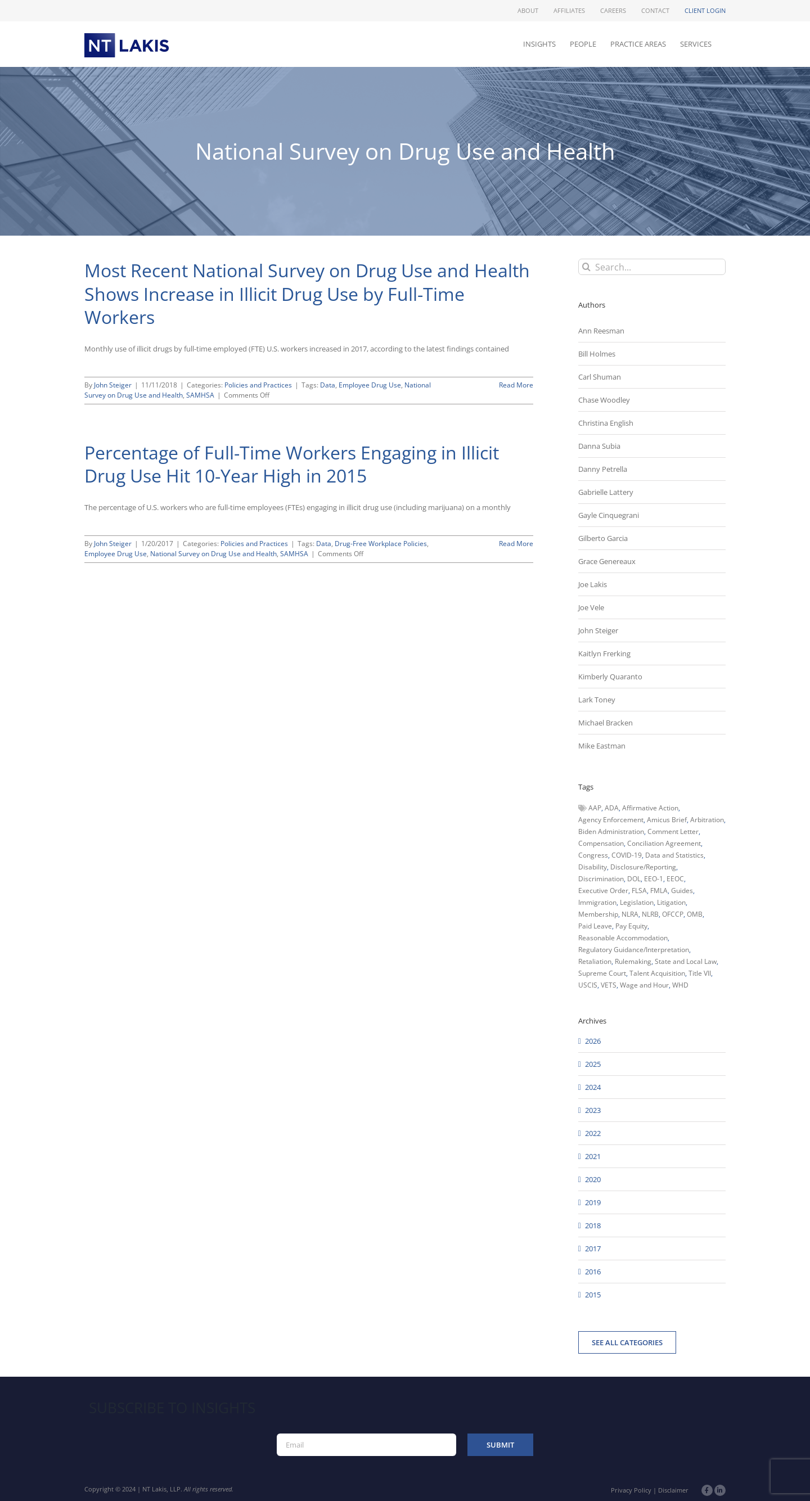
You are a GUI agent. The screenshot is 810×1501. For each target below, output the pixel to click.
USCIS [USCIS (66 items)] (587, 985)
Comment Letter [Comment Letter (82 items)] (673, 831)
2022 (593, 1133)
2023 (593, 1110)
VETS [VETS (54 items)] (608, 985)
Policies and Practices (258, 385)
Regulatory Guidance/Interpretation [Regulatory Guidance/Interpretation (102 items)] (633, 949)
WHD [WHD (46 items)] (680, 985)
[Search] (586, 267)
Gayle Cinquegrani (608, 515)
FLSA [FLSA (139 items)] (639, 890)
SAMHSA (200, 395)
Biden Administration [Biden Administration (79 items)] (611, 831)
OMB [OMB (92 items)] (695, 914)
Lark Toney (596, 700)
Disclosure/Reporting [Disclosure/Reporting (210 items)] (643, 867)
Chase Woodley (604, 400)
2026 (593, 1041)
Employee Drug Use (370, 385)
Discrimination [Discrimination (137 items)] (601, 879)
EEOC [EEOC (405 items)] (675, 879)
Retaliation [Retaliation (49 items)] (594, 961)
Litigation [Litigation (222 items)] (671, 902)
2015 (593, 1295)
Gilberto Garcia (603, 538)
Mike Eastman (602, 746)
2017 (593, 1248)
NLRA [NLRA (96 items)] (630, 914)
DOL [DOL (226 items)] (634, 879)
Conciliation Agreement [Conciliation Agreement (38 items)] (664, 843)
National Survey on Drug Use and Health (213, 553)
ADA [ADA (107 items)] (612, 808)
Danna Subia (599, 446)
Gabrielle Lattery (605, 492)
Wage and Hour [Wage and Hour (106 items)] (644, 985)
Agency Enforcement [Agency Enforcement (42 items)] (611, 819)
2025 (593, 1064)
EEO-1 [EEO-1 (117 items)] (653, 879)
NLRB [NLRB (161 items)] (650, 914)
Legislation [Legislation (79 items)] (637, 902)
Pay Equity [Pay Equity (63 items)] (631, 926)
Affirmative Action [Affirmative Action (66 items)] (650, 808)
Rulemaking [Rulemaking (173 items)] (633, 961)
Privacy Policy (631, 1490)
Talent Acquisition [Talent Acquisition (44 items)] (657, 973)
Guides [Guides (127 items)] (682, 890)
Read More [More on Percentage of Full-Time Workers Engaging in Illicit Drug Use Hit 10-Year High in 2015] (516, 543)
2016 (593, 1271)
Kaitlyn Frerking (604, 653)
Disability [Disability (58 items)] (592, 867)
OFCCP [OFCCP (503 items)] (672, 914)
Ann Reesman (601, 331)
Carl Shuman (599, 377)
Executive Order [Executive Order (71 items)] (603, 890)
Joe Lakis (592, 584)
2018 (593, 1225)
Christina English (605, 423)
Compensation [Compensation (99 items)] (601, 843)
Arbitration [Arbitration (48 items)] (707, 819)
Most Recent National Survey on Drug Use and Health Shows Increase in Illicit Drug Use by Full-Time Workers (307, 293)
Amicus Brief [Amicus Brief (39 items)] (667, 819)
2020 (593, 1179)
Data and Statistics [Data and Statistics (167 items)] (674, 855)
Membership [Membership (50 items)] (598, 914)
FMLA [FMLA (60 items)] (659, 890)
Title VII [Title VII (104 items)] (699, 973)
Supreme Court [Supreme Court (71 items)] (602, 973)
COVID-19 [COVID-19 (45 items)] (626, 855)
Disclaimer (673, 1490)
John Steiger (113, 385)
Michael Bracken (605, 723)
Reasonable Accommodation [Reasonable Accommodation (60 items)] (623, 938)
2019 (593, 1202)
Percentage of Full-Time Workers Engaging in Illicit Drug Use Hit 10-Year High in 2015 (291, 464)
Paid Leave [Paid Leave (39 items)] (595, 926)
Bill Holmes (596, 354)
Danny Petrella (602, 469)
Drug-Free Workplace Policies (381, 543)
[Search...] (652, 267)
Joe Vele (591, 607)
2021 (593, 1156)
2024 (593, 1087)
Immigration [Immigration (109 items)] (597, 902)
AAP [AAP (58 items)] (594, 808)
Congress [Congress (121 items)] (593, 855)
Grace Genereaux (607, 561)
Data (327, 385)
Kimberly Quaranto (610, 676)
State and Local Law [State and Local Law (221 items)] (686, 961)
